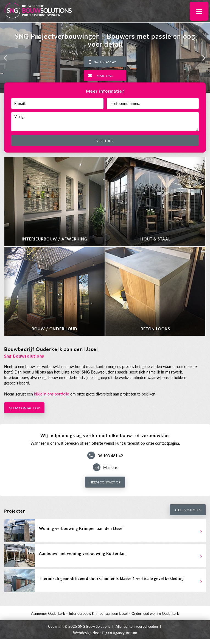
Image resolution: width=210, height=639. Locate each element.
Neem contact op (24, 408)
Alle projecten (187, 510)
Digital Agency (113, 633)
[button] (5, 57)
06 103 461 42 (110, 455)
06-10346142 (105, 62)
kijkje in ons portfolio (51, 394)
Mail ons (105, 76)
